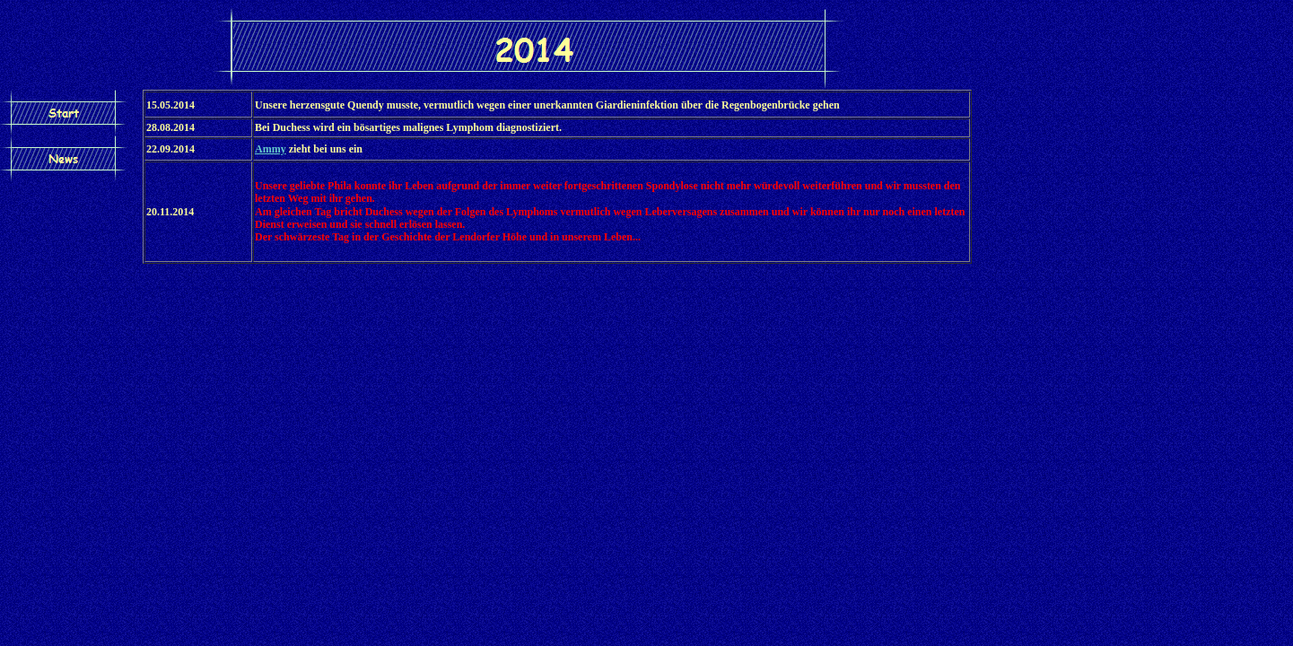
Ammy (270, 149)
